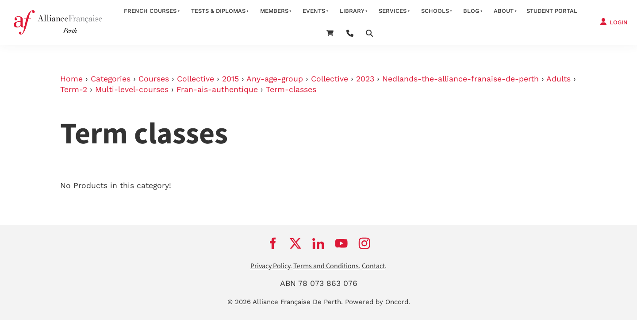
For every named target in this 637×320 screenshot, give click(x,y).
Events (314, 11)
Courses (153, 78)
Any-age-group (274, 78)
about (504, 11)
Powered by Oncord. (377, 302)
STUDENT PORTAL (551, 11)
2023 (365, 78)
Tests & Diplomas (218, 11)
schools (435, 11)
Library (352, 11)
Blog (471, 11)
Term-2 (73, 89)
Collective (195, 78)
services (393, 11)
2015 (230, 78)
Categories (110, 78)
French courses (150, 11)
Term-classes (291, 89)
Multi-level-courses (132, 89)
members (274, 11)
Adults (558, 78)
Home (71, 78)
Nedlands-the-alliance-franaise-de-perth (460, 78)
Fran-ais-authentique (217, 89)
